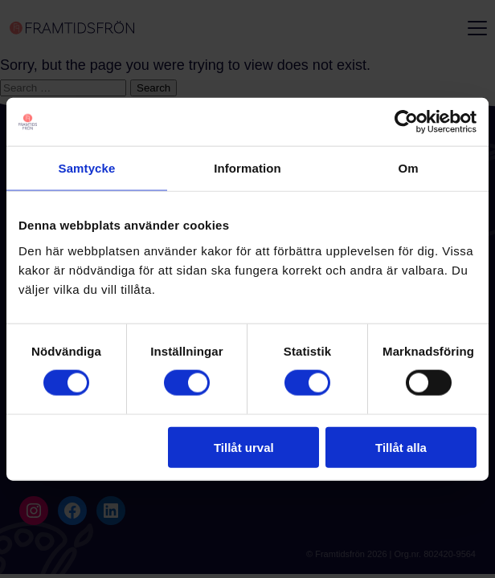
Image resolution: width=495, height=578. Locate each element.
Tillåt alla (401, 447)
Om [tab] (408, 168)
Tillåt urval (244, 447)
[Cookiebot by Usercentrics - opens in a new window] (406, 122)
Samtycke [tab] (87, 168)
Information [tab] (247, 168)
